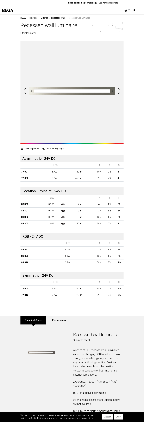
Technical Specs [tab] (33, 320)
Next (119, 91)
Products (33, 18)
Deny (118, 417)
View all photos (32, 148)
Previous (24, 91)
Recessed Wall (58, 18)
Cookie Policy (36, 418)
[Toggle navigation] (140, 10)
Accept (107, 417)
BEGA (23, 18)
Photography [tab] (59, 320)
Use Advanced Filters (111, 3)
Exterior (44, 18)
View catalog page (55, 148)
